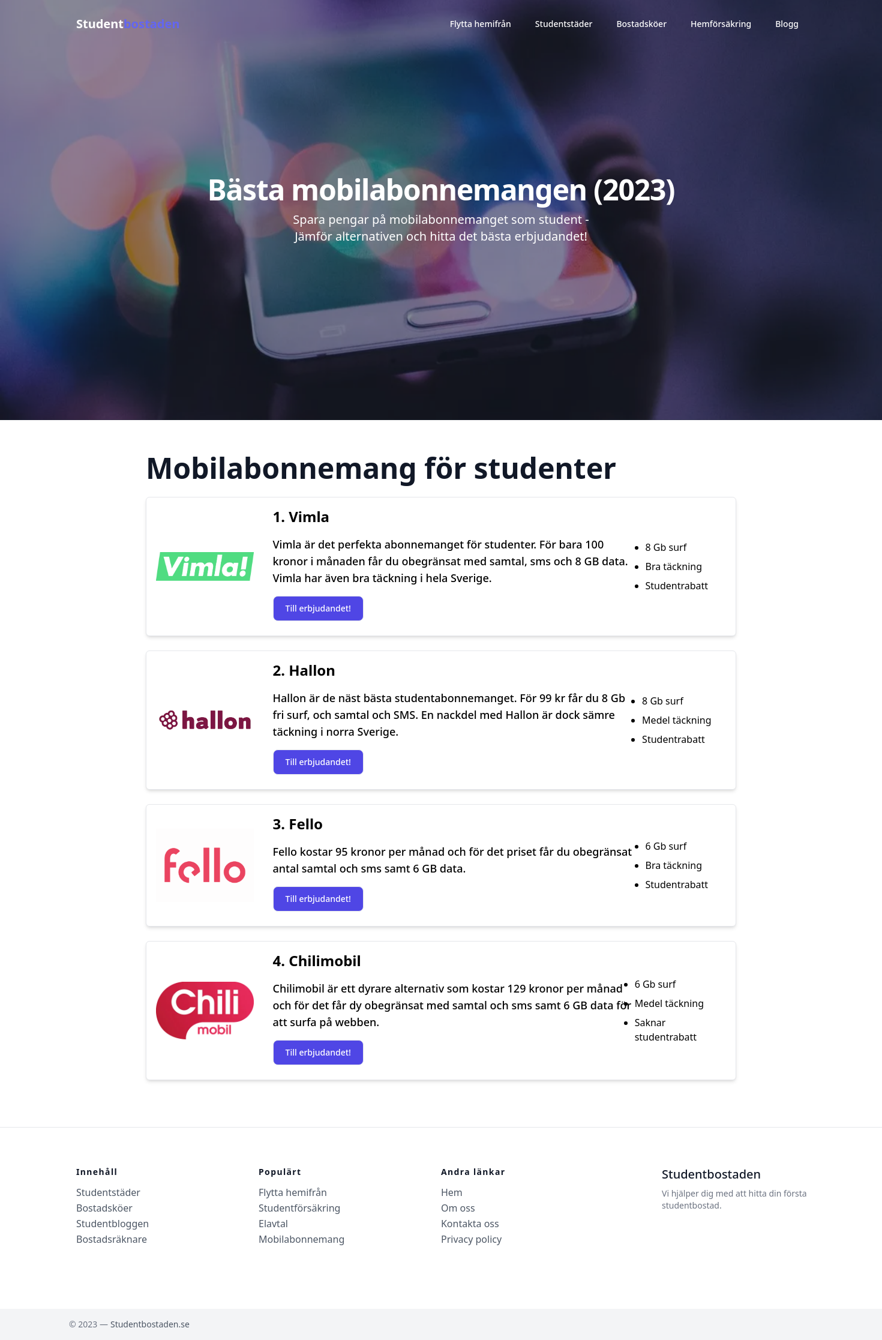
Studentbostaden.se (150, 1324)
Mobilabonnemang (301, 1239)
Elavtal (273, 1223)
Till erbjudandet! (318, 608)
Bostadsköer (641, 23)
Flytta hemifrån (480, 23)
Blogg (787, 23)
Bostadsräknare (111, 1239)
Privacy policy (471, 1239)
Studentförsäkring (299, 1208)
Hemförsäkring (721, 23)
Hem (452, 1192)
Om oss (458, 1208)
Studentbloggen (112, 1223)
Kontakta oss (470, 1223)
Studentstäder (564, 23)
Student (127, 24)
